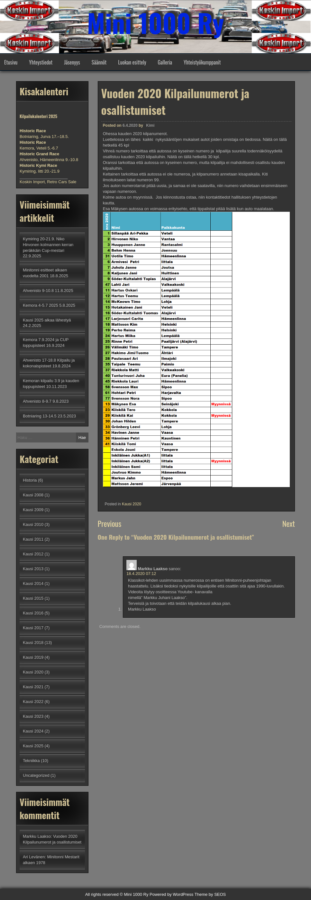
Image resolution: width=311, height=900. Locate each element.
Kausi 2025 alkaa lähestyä (47, 320)
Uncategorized (36, 775)
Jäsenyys (72, 62)
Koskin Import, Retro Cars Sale (48, 181)
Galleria (165, 62)
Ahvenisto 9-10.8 (38, 290)
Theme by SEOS (210, 894)
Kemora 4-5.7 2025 (40, 305)
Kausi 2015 (33, 598)
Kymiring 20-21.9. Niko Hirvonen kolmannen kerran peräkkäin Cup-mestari (48, 244)
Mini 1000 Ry (155, 22)
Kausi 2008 (33, 495)
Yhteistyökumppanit (202, 62)
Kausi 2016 (33, 613)
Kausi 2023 (33, 716)
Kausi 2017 (33, 627)
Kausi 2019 (33, 657)
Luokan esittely (132, 62)
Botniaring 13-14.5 (40, 416)
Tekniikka (31, 760)
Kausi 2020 (131, 504)
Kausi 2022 (33, 701)
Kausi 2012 (33, 554)
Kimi (150, 125)
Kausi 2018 (33, 642)
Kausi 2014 (33, 583)
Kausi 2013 (33, 568)
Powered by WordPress (171, 894)
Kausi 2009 (33, 509)
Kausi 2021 (33, 686)
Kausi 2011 (33, 539)
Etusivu (10, 62)
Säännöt (99, 62)
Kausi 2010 (33, 524)
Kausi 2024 (33, 731)
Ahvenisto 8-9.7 (37, 401)
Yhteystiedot (40, 62)
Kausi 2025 (33, 745)
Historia (30, 480)
